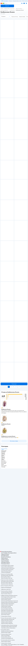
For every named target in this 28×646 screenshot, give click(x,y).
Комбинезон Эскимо (5, 526)
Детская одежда (19, 8)
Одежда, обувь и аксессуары (9, 8)
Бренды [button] (2, 581)
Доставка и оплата (14, 596)
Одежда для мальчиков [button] (3, 570)
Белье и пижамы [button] (3, 582)
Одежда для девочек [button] (3, 572)
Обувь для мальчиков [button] (3, 574)
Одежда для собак (14, 644)
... (17, 504)
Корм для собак (14, 643)
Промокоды (14, 602)
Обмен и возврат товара (14, 599)
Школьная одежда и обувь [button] (4, 566)
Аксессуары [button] (3, 584)
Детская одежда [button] (3, 579)
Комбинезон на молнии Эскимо (8, 553)
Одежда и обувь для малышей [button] (3, 568)
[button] (7, 6)
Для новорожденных (4, 10)
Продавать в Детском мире (14, 598)
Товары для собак (14, 641)
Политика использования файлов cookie (14, 605)
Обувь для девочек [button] (3, 576)
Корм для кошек (14, 640)
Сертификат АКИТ (14, 606)
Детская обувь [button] (3, 580)
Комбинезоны (12, 10)
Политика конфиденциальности (14, 603)
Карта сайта (14, 609)
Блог (14, 634)
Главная (2, 8)
